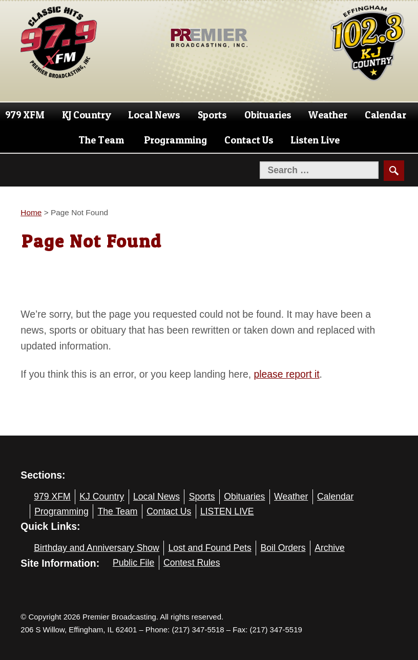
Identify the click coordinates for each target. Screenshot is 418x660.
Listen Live (315, 140)
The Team (101, 140)
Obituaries (267, 115)
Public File (133, 563)
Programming (175, 140)
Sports (212, 115)
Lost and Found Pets (209, 548)
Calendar (385, 115)
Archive (330, 548)
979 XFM (25, 115)
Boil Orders (283, 548)
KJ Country (86, 115)
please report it (287, 374)
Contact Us (249, 140)
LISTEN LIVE (227, 511)
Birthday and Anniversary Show (96, 548)
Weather (327, 115)
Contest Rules (191, 563)
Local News (154, 115)
